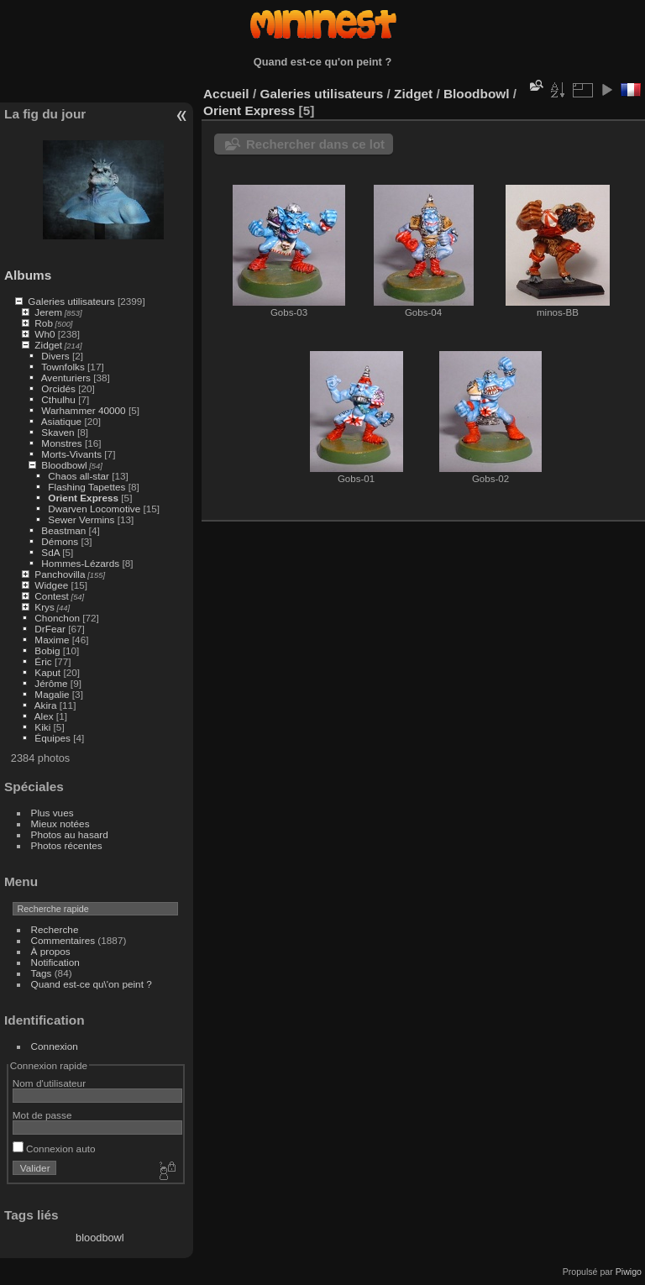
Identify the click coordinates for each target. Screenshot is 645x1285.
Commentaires (63, 940)
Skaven (57, 432)
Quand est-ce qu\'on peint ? (91, 983)
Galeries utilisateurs (71, 301)
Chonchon (57, 617)
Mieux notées (60, 823)
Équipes (52, 737)
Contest (51, 595)
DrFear (50, 628)
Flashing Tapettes (86, 486)
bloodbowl (100, 1237)
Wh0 (44, 333)
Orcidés (58, 388)
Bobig (47, 650)
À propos (51, 951)
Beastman (63, 530)
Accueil (226, 94)
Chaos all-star (78, 475)
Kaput (47, 672)
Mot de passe (42, 1114)
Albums (27, 275)
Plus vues (52, 812)
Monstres (61, 443)
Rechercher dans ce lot (315, 144)
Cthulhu (58, 399)
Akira (45, 705)
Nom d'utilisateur (49, 1083)
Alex (44, 716)
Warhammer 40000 (83, 410)
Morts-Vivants (71, 453)
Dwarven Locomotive (94, 508)
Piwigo (629, 1272)
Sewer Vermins (81, 519)
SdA (50, 552)
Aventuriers (66, 377)
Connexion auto (54, 1148)
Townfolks (63, 366)
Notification (55, 962)
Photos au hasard (69, 834)
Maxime (51, 639)
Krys (44, 606)
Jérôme (50, 683)
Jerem (48, 312)
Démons (59, 541)
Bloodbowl (64, 464)
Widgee (51, 585)
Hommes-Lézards (80, 563)
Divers (55, 355)
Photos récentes (66, 845)
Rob (43, 322)
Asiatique (61, 421)
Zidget (48, 344)
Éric (42, 661)
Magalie (51, 694)
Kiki (42, 726)
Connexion (54, 1046)
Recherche (55, 929)
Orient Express (83, 497)
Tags (41, 973)
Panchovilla (59, 574)
